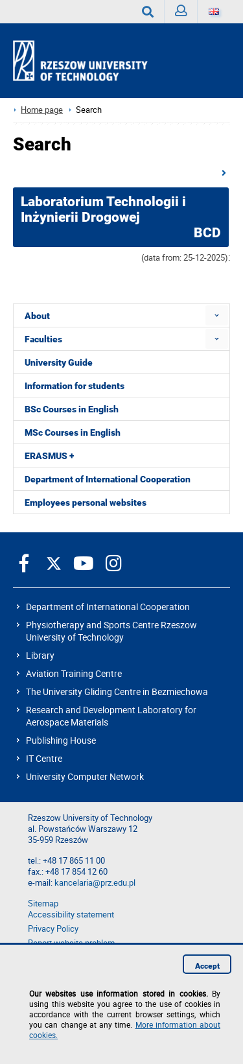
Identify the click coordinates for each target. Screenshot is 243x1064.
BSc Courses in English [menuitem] (72, 409)
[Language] (214, 11)
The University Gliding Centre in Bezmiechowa (117, 691)
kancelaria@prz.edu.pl (94, 882)
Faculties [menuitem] (43, 339)
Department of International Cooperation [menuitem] (108, 479)
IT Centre (44, 758)
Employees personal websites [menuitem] (85, 502)
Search (153, 11)
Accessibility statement (71, 914)
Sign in (183, 14)
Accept (207, 966)
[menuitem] (216, 315)
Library (40, 655)
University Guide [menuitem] (59, 362)
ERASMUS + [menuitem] (49, 456)
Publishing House (61, 740)
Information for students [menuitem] (74, 386)
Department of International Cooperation (108, 606)
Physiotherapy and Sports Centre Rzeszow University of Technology (111, 631)
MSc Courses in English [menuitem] (73, 432)
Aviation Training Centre (74, 673)
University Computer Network (85, 776)
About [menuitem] (37, 316)
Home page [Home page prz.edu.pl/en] (42, 109)
